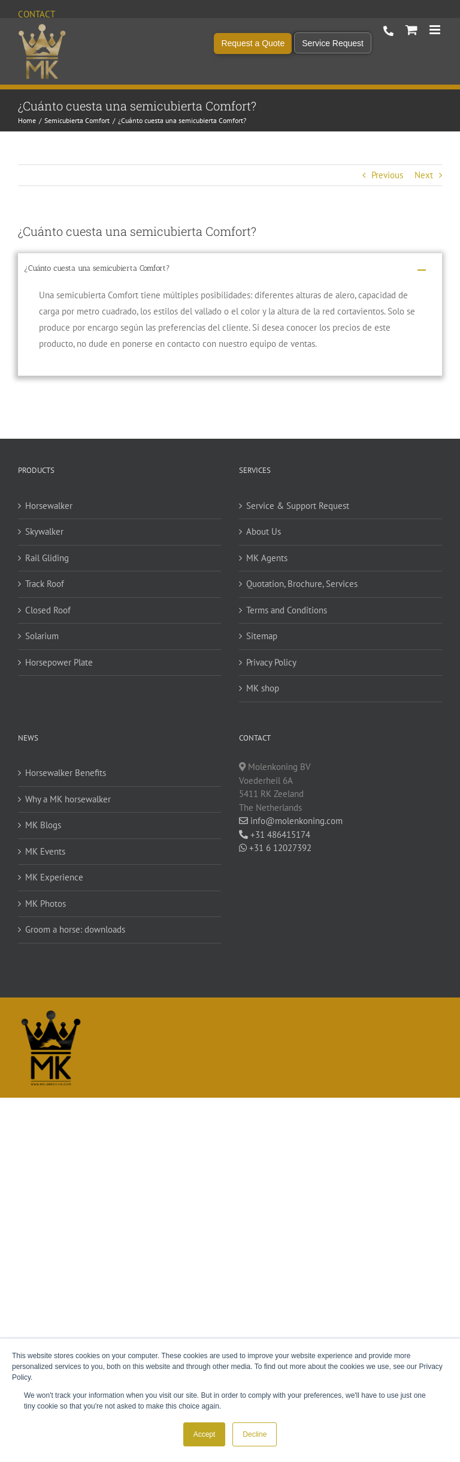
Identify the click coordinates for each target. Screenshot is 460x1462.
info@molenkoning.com (291, 820)
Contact (36, 14)
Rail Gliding (47, 558)
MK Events (45, 851)
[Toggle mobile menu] (435, 29)
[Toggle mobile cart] (411, 29)
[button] (230, 270)
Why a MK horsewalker (68, 799)
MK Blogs (43, 825)
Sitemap (261, 636)
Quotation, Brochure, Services (302, 583)
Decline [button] (255, 1434)
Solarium (42, 636)
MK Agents (267, 558)
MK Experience (54, 877)
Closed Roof (48, 610)
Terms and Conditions (286, 610)
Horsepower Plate (59, 662)
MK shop (262, 688)
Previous (387, 175)
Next (423, 175)
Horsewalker (48, 505)
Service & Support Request (297, 505)
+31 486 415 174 (388, 31)
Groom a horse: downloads (75, 929)
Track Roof (44, 583)
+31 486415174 (274, 834)
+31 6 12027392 (275, 847)
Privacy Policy (271, 662)
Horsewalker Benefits (65, 772)
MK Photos (45, 903)
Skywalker (44, 531)
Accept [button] (204, 1434)
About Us (263, 531)
